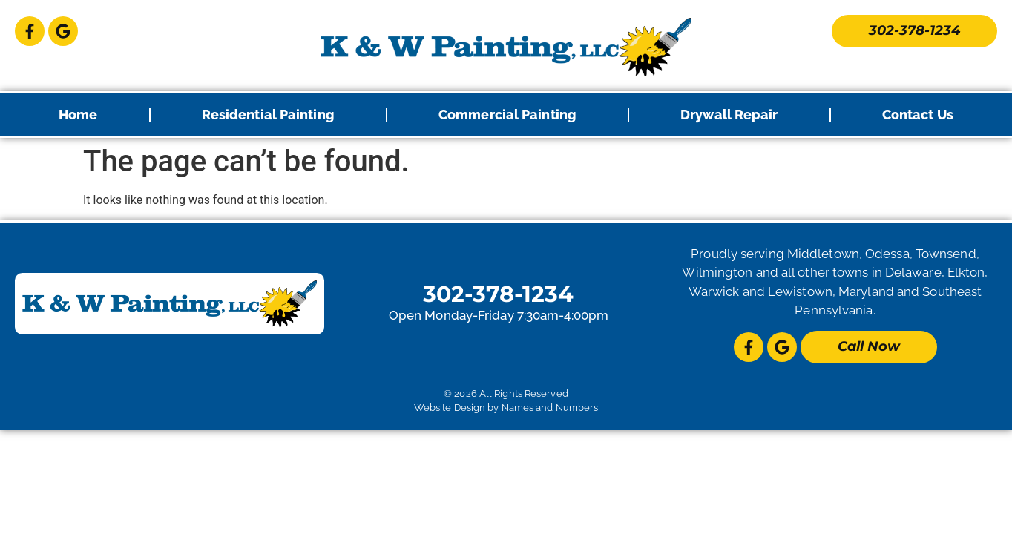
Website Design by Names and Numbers (506, 407)
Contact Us (917, 114)
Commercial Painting (507, 114)
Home (78, 114)
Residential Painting (268, 114)
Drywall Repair (729, 114)
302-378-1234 (498, 294)
